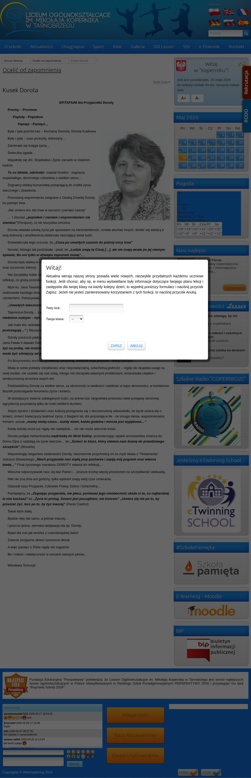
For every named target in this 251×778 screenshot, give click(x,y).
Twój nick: (53, 110)
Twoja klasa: (55, 121)
